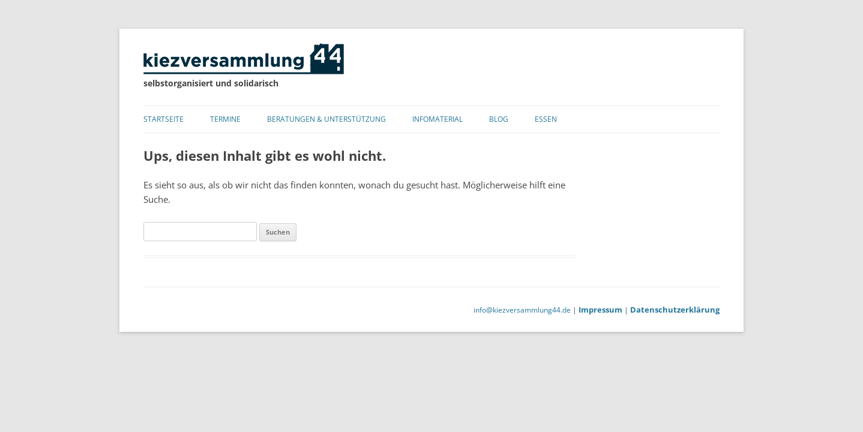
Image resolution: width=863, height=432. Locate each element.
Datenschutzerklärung (675, 309)
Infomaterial (437, 119)
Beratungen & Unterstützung (326, 119)
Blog (498, 119)
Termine (225, 119)
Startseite (163, 119)
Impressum (600, 309)
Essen (546, 119)
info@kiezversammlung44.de (522, 310)
